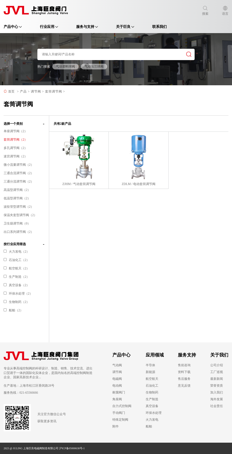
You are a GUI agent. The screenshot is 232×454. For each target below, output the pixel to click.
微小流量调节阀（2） (19, 164)
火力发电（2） (16, 251)
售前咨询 (184, 365)
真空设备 (152, 406)
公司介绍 (216, 365)
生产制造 (152, 399)
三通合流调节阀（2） (19, 173)
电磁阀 (117, 379)
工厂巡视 (216, 372)
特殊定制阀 (120, 419)
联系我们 (159, 27)
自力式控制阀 (121, 406)
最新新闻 (216, 379)
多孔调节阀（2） (15, 148)
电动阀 (117, 385)
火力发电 (152, 419)
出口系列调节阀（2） (19, 232)
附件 (115, 426)
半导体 (150, 365)
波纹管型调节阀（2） (19, 206)
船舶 (149, 426)
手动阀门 (118, 413)
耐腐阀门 (118, 392)
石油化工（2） (16, 260)
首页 (11, 91)
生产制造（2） (16, 276)
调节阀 (36, 91)
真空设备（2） (16, 285)
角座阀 (117, 399)
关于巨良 (125, 27)
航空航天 (152, 379)
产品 (23, 91)
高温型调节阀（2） (17, 190)
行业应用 (49, 27)
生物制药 (152, 392)
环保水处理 (154, 413)
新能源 (150, 372)
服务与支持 (87, 27)
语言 (225, 10)
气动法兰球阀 (94, 66)
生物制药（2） (16, 302)
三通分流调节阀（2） (19, 181)
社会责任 (216, 406)
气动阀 (117, 365)
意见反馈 (184, 385)
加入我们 (216, 392)
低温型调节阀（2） (17, 198)
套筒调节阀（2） (15, 139)
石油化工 (152, 385)
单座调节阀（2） (15, 131)
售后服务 (184, 379)
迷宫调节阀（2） (15, 156)
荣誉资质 (216, 385)
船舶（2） (13, 310)
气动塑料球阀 (65, 66)
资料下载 (184, 372)
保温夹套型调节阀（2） (20, 215)
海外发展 (216, 399)
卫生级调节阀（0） (17, 223)
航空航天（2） (16, 268)
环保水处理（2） (18, 293)
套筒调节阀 (53, 91)
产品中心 (13, 27)
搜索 (205, 10)
